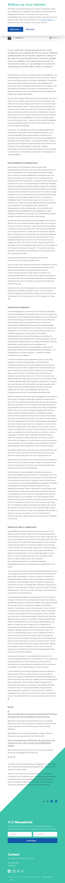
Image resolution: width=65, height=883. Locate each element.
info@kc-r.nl (12, 865)
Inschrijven (31, 840)
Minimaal (30, 29)
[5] (14, 757)
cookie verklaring (47, 20)
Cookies (11, 879)
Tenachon (40, 764)
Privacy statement (47, 877)
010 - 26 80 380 (13, 863)
